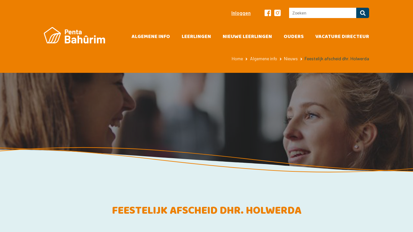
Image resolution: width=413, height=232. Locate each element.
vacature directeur (342, 37)
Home (237, 58)
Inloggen (241, 13)
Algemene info (151, 37)
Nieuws (291, 58)
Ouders (294, 37)
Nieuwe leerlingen (247, 37)
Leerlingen (196, 37)
